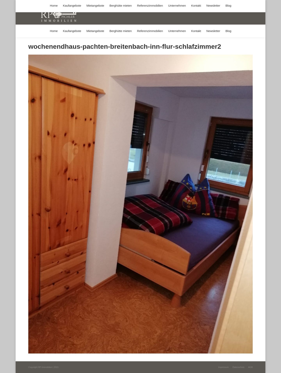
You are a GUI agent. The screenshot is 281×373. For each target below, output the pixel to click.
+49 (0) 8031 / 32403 (90, 3)
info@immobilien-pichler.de (121, 3)
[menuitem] (54, 31)
